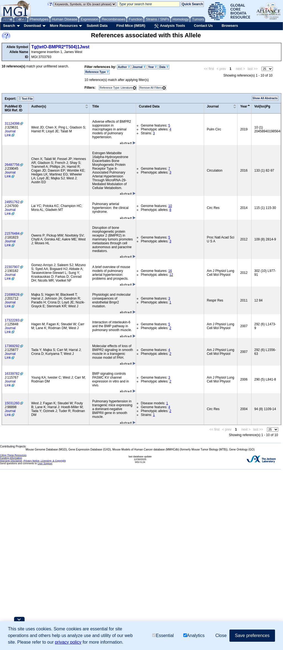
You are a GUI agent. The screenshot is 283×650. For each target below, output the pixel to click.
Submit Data (97, 25)
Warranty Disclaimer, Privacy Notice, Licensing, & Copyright (33, 460)
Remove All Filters (151, 87)
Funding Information (11, 458)
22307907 (12, 267)
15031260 (12, 403)
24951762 (12, 202)
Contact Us (203, 25)
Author (124, 67)
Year (152, 67)
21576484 (12, 233)
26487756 (12, 165)
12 (171, 275)
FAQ (25, 18)
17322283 (12, 320)
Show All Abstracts (265, 98)
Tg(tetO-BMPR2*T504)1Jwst (60, 46)
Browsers (230, 25)
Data (163, 67)
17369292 (12, 346)
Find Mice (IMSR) (130, 25)
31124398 (12, 123)
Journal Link (10, 133)
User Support (45, 463)
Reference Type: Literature (116, 87)
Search (9, 25)
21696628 (12, 295)
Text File (25, 98)
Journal (139, 67)
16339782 (12, 374)
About (6, 18)
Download (32, 25)
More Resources (64, 25)
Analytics (194, 635)
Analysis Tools (169, 25)
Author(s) (38, 106)
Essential (163, 635)
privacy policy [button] (68, 642)
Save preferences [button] (252, 635)
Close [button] (221, 635)
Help (15, 18)
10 (170, 206)
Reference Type (97, 72)
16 (170, 271)
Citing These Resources (13, 455)
